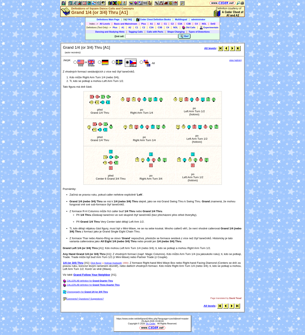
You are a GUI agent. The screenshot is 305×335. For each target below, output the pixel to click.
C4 (196, 24)
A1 (151, 24)
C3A (180, 24)
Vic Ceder (150, 323)
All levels (210, 48)
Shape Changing (175, 32)
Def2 (213, 24)
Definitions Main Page (108, 19)
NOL (204, 24)
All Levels (105, 24)
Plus (143, 24)
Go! (184, 36)
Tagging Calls (136, 32)
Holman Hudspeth (113, 263)
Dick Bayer (96, 263)
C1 (165, 24)
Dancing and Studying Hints (109, 32)
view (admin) (235, 60)
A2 (158, 24)
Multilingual (181, 19)
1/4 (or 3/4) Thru (73, 262)
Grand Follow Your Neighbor (91, 274)
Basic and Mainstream (125, 24)
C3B (188, 24)
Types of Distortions (199, 32)
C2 (172, 24)
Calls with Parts (155, 32)
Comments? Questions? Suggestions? (83, 299)
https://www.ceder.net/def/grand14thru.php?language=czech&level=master (152, 318)
